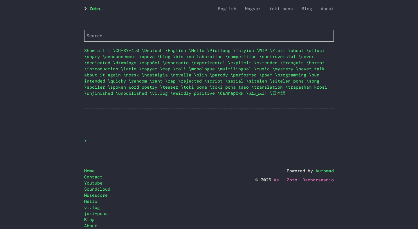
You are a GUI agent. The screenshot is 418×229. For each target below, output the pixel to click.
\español (151, 63)
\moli (181, 69)
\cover (306, 57)
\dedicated (98, 63)
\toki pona (195, 87)
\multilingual (235, 69)
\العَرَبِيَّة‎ (258, 93)
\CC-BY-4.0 (127, 50)
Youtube (93, 183)
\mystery (284, 69)
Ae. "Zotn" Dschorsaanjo (304, 180)
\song (312, 81)
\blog (165, 57)
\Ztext (279, 50)
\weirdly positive (193, 93)
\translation (268, 87)
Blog (307, 9)
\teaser (170, 87)
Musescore (96, 195)
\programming (292, 75)
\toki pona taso (230, 87)
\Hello (198, 50)
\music (263, 69)
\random (139, 81)
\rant (157, 81)
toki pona (281, 9)
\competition (242, 57)
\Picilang (220, 50)
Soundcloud (97, 189)
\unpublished (132, 93)
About (327, 9)
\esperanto (177, 63)
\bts (179, 57)
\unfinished (100, 93)
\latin (130, 69)
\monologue (203, 69)
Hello (90, 201)
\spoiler (96, 87)
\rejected (191, 81)
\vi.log (159, 93)
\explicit (241, 63)
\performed (244, 75)
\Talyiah (245, 50)
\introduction (102, 69)
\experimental (209, 63)
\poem (267, 75)
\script (214, 81)
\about (297, 50)
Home (89, 171)
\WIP (263, 50)
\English (177, 50)
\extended (267, 63)
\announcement (120, 57)
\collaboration (205, 57)
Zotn (94, 9)
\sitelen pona (288, 81)
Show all (94, 50)
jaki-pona (96, 214)
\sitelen (258, 81)
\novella (182, 75)
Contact (93, 177)
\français (293, 63)
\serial (235, 81)
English (227, 9)
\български (231, 93)
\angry (93, 57)
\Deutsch (153, 50)
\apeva (148, 57)
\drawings (126, 63)
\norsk (132, 75)
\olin (202, 75)
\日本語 (277, 93)
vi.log (92, 207)
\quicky (118, 81)
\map (166, 69)
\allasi (315, 50)
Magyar (253, 9)
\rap (171, 81)
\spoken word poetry (134, 87)
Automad (325, 171)
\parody (220, 75)
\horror (315, 63)
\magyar (149, 69)
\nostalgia (156, 75)
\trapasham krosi (306, 87)
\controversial (278, 57)
